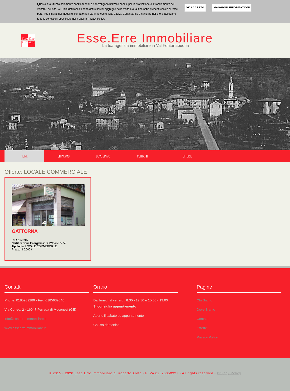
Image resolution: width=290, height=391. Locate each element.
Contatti (142, 156)
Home (24, 156)
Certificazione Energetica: (39, 243)
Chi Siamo (64, 156)
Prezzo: (22, 249)
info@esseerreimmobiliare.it (25, 319)
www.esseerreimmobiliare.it (25, 328)
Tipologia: (34, 246)
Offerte (187, 156)
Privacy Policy (207, 337)
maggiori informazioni (232, 7)
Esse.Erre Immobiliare (145, 38)
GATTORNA (25, 231)
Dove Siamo (103, 156)
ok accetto (195, 7)
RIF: (20, 240)
